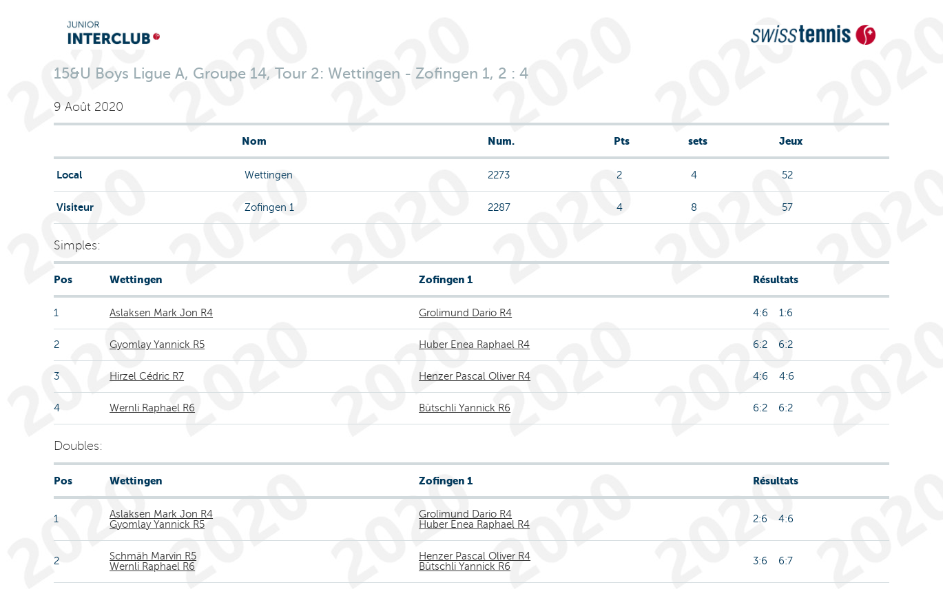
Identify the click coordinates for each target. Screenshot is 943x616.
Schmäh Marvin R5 (153, 556)
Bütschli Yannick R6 (464, 407)
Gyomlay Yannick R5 (157, 344)
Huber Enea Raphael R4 (474, 344)
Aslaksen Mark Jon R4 (161, 312)
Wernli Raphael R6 (152, 407)
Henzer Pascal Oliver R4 (474, 376)
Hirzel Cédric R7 (147, 376)
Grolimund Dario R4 (465, 312)
